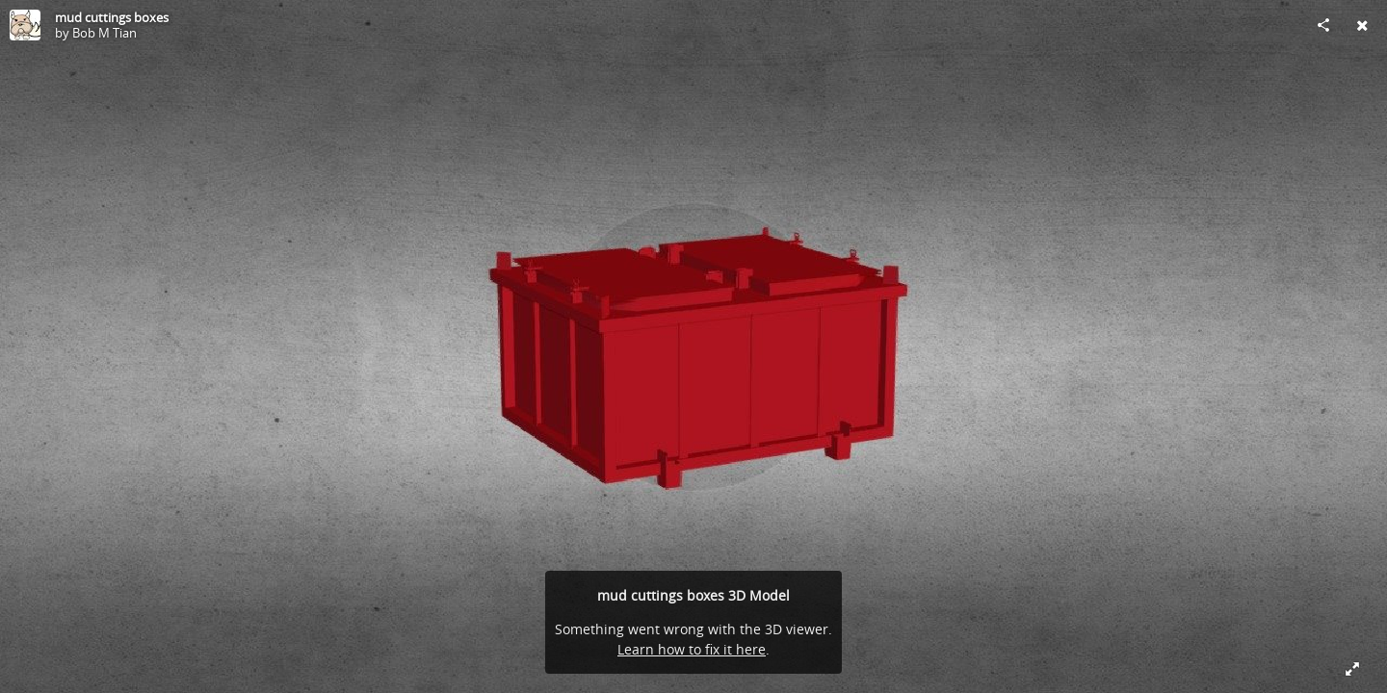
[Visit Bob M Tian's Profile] (25, 25)
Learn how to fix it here (691, 649)
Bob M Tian (104, 32)
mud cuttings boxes (112, 17)
